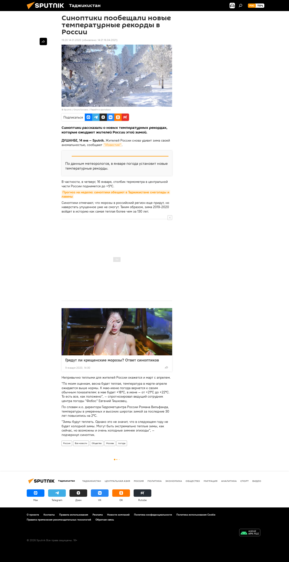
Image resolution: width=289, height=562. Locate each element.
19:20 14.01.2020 (71, 40)
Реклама (98, 514)
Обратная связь (104, 519)
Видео (256, 481)
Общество (97, 443)
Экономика (173, 481)
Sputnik (68, 109)
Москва (110, 443)
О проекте (33, 514)
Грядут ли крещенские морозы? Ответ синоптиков (112, 360)
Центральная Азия (117, 481)
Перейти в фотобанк (100, 109)
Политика (154, 481)
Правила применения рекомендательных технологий (59, 519)
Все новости (81, 443)
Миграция (210, 481)
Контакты (49, 514)
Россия (66, 443)
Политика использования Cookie (195, 514)
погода (121, 443)
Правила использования (73, 514)
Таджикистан (91, 481)
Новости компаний (118, 514)
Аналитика (229, 481)
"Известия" (112, 145)
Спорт (244, 481)
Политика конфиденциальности (153, 514)
